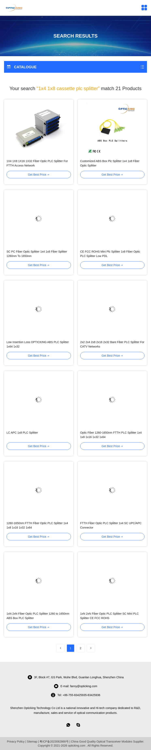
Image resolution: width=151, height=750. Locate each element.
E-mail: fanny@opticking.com (75, 686)
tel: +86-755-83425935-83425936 (75, 695)
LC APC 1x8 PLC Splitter (22, 432)
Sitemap (32, 741)
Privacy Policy (16, 741)
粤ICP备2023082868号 (54, 741)
